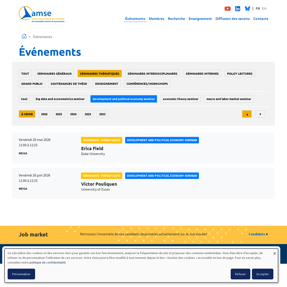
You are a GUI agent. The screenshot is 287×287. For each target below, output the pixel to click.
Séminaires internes (202, 73)
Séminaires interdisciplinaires (152, 73)
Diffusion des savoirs (232, 18)
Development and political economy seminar (124, 99)
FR (258, 8)
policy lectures (240, 73)
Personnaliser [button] (21, 274)
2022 (102, 114)
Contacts (260, 18)
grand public (31, 83)
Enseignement (200, 18)
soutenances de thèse (69, 83)
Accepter (262, 274)
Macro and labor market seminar (229, 99)
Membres (156, 18)
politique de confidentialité (48, 262)
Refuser (240, 274)
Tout (25, 73)
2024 (73, 114)
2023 (88, 114)
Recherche (176, 18)
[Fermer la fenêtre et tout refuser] (274, 251)
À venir (27, 114)
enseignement (106, 83)
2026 (44, 114)
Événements (135, 18)
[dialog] (141, 266)
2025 (59, 114)
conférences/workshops (147, 83)
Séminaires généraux (54, 73)
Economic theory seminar (180, 99)
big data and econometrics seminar (60, 99)
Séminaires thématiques (99, 73)
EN (264, 8)
